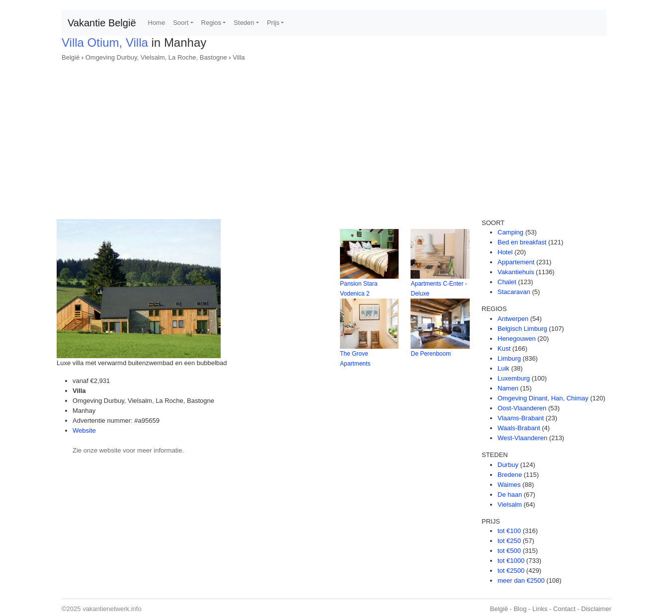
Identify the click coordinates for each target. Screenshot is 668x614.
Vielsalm (510, 504)
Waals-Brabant (519, 428)
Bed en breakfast (522, 242)
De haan (510, 494)
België (71, 57)
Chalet (507, 282)
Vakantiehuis (516, 272)
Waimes (509, 484)
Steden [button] (244, 22)
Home (157, 22)
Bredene (510, 474)
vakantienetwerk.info (112, 609)
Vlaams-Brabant (521, 418)
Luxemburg (514, 378)
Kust (504, 348)
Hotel (505, 252)
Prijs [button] (273, 22)
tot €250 (509, 540)
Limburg (509, 358)
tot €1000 (511, 560)
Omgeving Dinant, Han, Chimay (543, 398)
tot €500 (509, 550)
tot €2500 (511, 570)
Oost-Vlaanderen (522, 408)
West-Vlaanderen (522, 438)
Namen (508, 388)
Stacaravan (514, 292)
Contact (564, 609)
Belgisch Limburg (522, 328)
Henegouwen (517, 338)
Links (539, 609)
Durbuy (508, 464)
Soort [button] (180, 22)
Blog (519, 609)
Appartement (516, 262)
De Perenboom (431, 353)
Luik (503, 368)
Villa (239, 57)
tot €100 (509, 531)
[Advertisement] (334, 137)
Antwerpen (513, 318)
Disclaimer (596, 609)
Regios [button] (211, 22)
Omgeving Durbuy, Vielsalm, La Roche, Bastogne (156, 57)
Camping (510, 232)
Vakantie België (102, 22)
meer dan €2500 (521, 580)
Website (84, 430)
